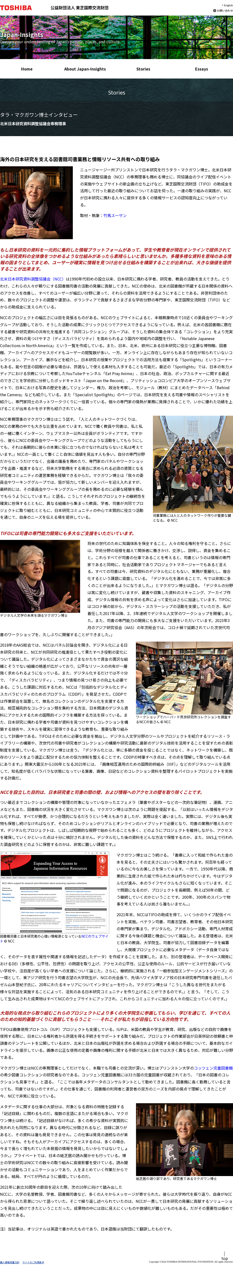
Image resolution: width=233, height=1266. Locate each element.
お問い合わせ (225, 10)
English (228, 5)
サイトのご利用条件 (33, 1262)
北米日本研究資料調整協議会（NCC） (33, 279)
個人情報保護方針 (9, 1262)
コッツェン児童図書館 (213, 1068)
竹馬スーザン (115, 215)
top (224, 1258)
